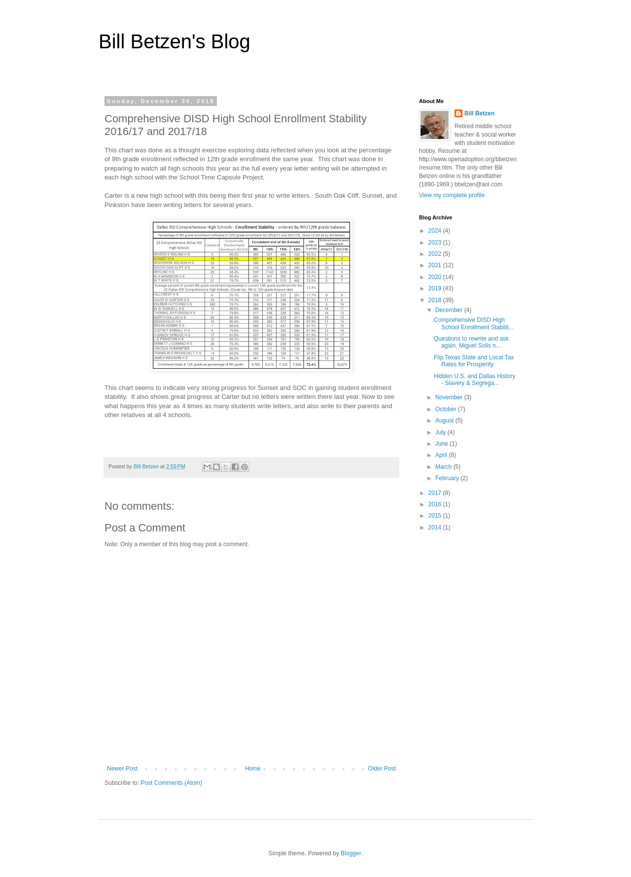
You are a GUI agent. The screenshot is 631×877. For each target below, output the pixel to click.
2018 (435, 300)
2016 (435, 504)
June (442, 443)
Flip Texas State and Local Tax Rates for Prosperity (474, 361)
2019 (435, 288)
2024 (435, 230)
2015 (435, 515)
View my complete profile (452, 195)
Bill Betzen (479, 113)
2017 (435, 493)
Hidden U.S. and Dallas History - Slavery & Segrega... (474, 379)
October (446, 409)
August (445, 420)
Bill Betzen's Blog (174, 41)
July (441, 432)
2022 (435, 253)
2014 (435, 527)
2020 (435, 277)
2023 (435, 242)
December (449, 310)
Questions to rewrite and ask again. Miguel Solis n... (471, 342)
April (442, 455)
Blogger (351, 853)
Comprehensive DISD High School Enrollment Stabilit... (474, 323)
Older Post (382, 768)
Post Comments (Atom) (171, 782)
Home (253, 768)
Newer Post (122, 768)
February (447, 478)
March (444, 466)
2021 (435, 265)
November (449, 397)
